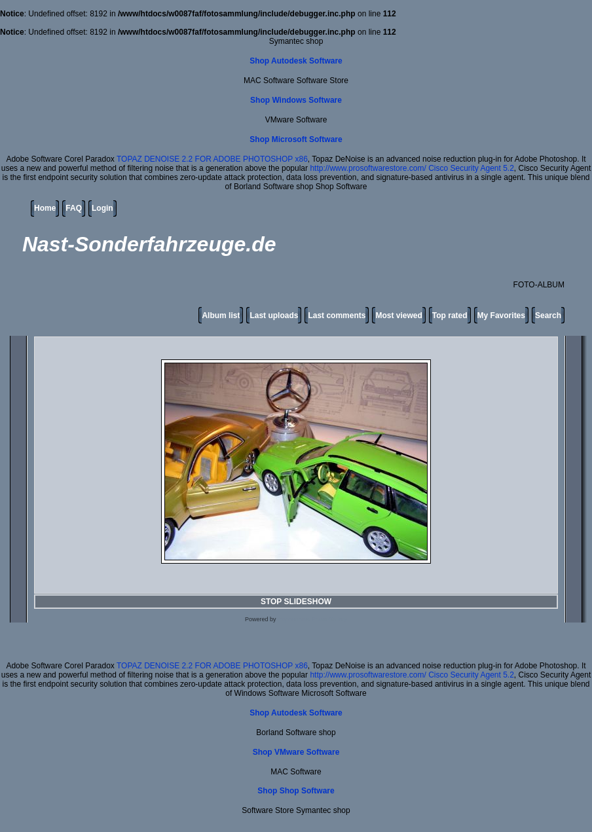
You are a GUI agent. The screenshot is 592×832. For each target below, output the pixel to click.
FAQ (73, 208)
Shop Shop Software (295, 790)
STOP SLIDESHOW (296, 601)
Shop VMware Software (296, 752)
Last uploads (274, 315)
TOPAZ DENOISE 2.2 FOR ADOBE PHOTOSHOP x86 (212, 159)
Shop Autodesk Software (296, 60)
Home (45, 208)
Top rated (450, 315)
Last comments (336, 315)
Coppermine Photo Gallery (312, 619)
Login (102, 208)
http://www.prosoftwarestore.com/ (368, 168)
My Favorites (501, 315)
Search (548, 315)
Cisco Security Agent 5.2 (471, 168)
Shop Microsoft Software (296, 139)
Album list (221, 315)
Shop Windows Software (296, 100)
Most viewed (398, 315)
